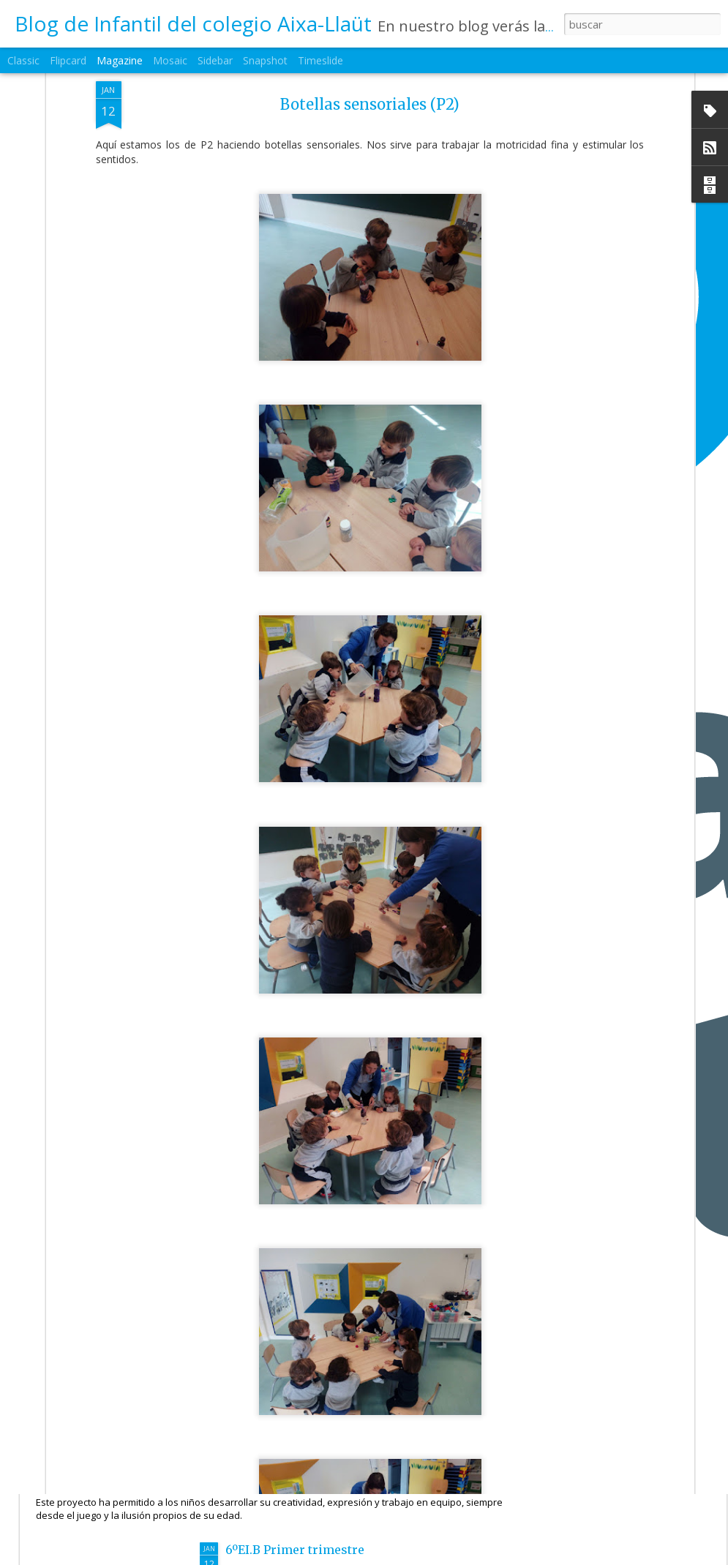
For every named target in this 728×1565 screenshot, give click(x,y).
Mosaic (170, 60)
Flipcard (68, 60)
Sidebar (215, 60)
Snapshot (265, 60)
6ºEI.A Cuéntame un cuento (140, 1459)
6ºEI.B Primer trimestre (294, 1549)
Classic (23, 60)
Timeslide (320, 60)
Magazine (120, 60)
